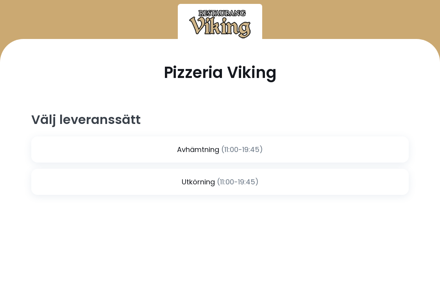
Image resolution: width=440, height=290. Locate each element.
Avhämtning (198, 149)
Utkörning (198, 182)
